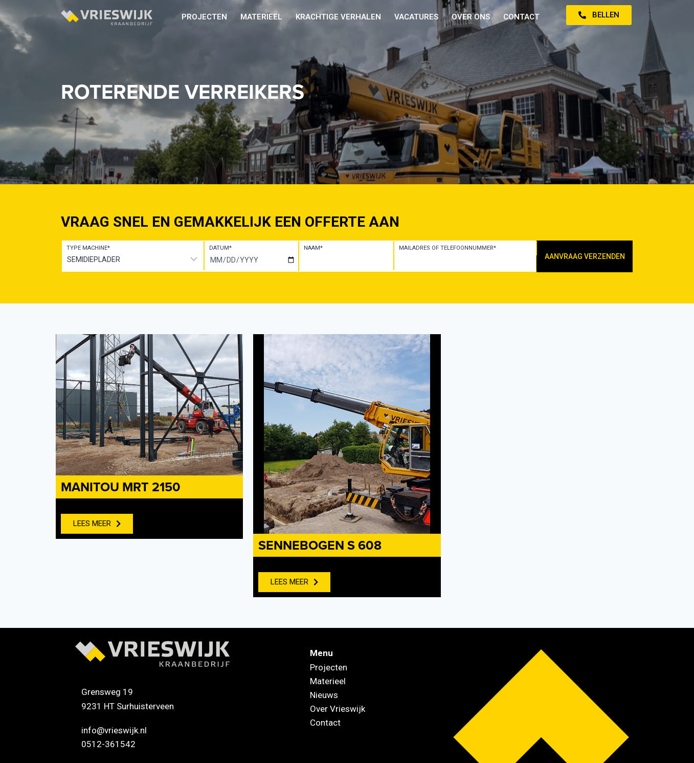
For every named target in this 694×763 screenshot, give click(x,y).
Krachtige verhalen (338, 16)
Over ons (471, 16)
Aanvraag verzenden (585, 256)
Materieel (261, 16)
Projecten (204, 16)
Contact (521, 16)
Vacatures (416, 16)
